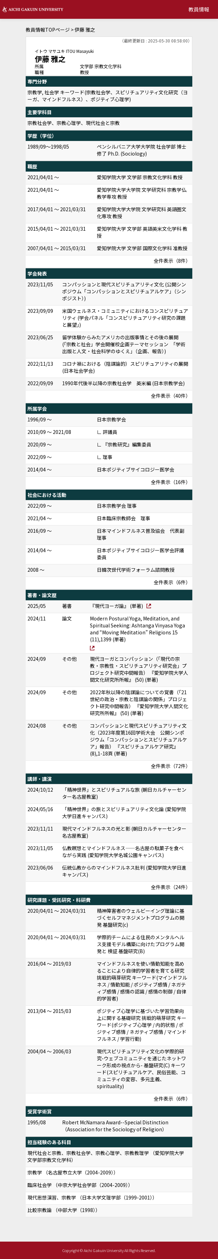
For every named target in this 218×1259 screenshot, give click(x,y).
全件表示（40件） (171, 395)
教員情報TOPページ (48, 29)
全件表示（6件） (172, 582)
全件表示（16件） (171, 481)
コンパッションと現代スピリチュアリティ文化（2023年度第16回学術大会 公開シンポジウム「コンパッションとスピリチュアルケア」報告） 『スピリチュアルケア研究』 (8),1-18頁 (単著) (138, 739)
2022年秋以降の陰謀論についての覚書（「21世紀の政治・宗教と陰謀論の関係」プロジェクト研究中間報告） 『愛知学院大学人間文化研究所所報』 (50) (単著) (139, 702)
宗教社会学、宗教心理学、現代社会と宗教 (73, 122)
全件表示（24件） (171, 887)
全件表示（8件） (172, 260)
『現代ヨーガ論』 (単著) (116, 605)
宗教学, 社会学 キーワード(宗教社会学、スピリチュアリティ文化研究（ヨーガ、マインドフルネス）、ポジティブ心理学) (107, 96)
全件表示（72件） (171, 765)
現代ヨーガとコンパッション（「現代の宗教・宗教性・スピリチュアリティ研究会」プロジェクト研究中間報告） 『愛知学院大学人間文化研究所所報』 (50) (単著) (139, 669)
